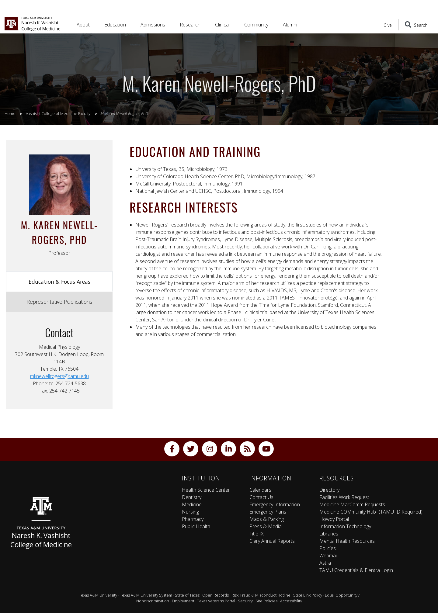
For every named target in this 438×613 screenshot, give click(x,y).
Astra (325, 562)
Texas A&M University (98, 595)
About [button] (83, 24)
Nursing (190, 511)
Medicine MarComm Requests (352, 504)
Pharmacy (192, 519)
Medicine (192, 504)
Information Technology (345, 526)
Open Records (215, 595)
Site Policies (266, 601)
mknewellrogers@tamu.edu (59, 376)
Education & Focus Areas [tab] (59, 281)
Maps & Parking (266, 519)
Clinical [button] (222, 24)
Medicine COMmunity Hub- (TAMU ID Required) (370, 511)
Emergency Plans (267, 511)
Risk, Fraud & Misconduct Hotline (260, 595)
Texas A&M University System (146, 595)
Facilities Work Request (344, 497)
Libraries (328, 533)
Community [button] (256, 24)
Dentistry (191, 497)
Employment (183, 601)
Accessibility (291, 601)
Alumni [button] (290, 24)
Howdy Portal (334, 519)
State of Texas (187, 595)
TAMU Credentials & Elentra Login (356, 570)
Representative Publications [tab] (59, 301)
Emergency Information (274, 504)
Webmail (328, 555)
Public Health (196, 526)
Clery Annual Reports (272, 541)
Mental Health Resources (347, 541)
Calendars (260, 490)
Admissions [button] (153, 24)
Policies (327, 548)
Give (388, 25)
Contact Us (261, 497)
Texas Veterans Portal (216, 601)
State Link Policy (307, 595)
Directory (329, 490)
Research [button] (190, 24)
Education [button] (115, 24)
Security (245, 601)
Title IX (256, 533)
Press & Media (265, 526)
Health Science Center (206, 490)
